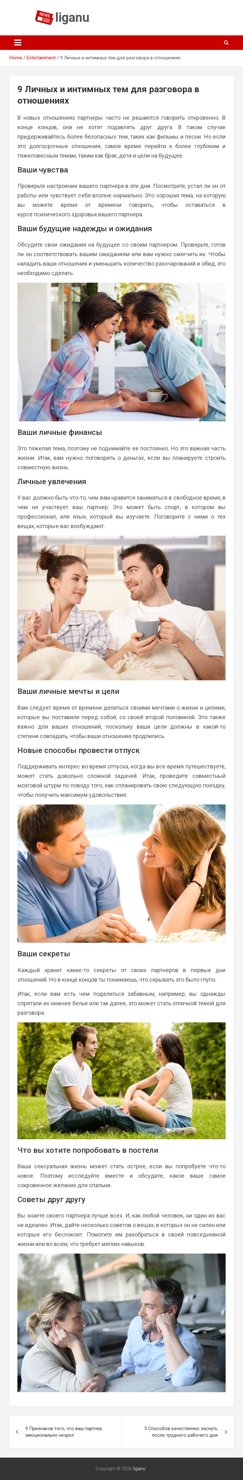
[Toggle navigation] (17, 42)
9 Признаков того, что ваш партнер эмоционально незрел (63, 1432)
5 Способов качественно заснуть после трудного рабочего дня (181, 1432)
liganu (72, 17)
